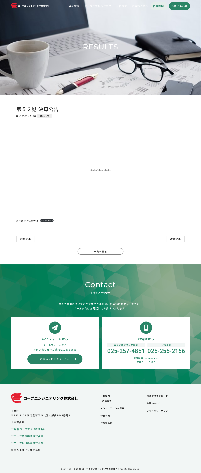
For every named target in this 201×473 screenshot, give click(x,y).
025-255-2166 (166, 351)
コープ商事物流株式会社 (28, 436)
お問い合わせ (179, 6)
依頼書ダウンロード (157, 395)
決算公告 (107, 400)
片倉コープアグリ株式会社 (30, 429)
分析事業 (105, 415)
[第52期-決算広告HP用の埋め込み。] (100, 170)
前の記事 (25, 239)
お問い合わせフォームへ (55, 359)
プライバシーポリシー (159, 410)
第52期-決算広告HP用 (27, 220)
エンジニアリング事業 (112, 408)
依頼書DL (159, 6)
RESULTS (44, 115)
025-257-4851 (126, 351)
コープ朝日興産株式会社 (28, 443)
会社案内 (105, 395)
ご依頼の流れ (107, 423)
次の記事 (175, 239)
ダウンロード (47, 220)
